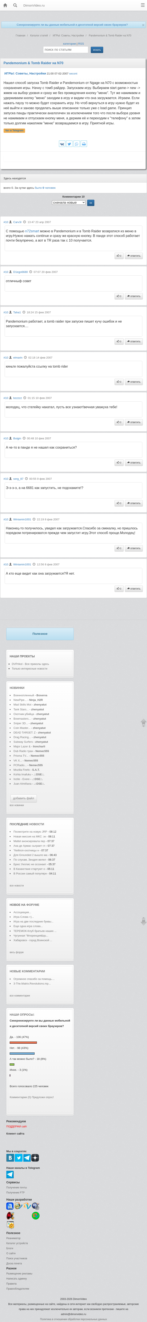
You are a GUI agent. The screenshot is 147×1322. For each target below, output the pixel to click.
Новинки (17, 688)
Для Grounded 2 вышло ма (30, 855)
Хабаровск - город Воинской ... (32, 940)
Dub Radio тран (23, 751)
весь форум (17, 952)
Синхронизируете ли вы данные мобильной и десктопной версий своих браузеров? (72, 24)
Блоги (9, 1248)
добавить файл (23, 798)
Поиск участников (16, 1258)
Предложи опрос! (43, 1097)
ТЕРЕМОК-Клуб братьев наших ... (35, 931)
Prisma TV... (20, 755)
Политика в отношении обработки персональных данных (73, 1319)
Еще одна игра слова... (28, 926)
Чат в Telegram (14, 130)
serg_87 (18, 478)
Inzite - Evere (21, 779)
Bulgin (17, 438)
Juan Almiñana (22, 783)
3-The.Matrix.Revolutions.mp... (32, 983)
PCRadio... (20, 765)
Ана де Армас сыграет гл (29, 845)
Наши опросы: (22, 1014)
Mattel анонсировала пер (29, 841)
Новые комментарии (27, 971)
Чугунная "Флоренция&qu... (30, 935)
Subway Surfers (23, 741)
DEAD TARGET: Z (24, 732)
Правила (11, 1283)
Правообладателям (17, 1288)
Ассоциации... (22, 912)
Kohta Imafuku (22, 774)
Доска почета (14, 1263)
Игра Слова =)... (23, 916)
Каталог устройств (17, 1243)
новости (36, 824)
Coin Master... (21, 727)
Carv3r (17, 222)
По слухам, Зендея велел (29, 859)
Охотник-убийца (23, 714)
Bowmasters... (22, 718)
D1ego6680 (20, 272)
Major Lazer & (22, 746)
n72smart (32, 231)
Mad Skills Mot (22, 704)
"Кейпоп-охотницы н (26, 850)
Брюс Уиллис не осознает (29, 864)
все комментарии (20, 995)
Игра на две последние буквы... (33, 921)
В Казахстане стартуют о (29, 868)
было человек (45, 187)
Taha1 (17, 312)
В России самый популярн (30, 873)
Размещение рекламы (19, 1273)
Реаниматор (13, 1238)
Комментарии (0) (20, 1097)
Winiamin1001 (22, 519)
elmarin (18, 357)
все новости (17, 885)
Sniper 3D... (20, 723)
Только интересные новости (29, 668)
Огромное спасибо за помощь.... (34, 979)
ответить (134, 255)
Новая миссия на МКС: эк (29, 836)
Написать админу (16, 1278)
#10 (6, 222)
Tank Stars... (21, 709)
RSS (81, 43)
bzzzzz (17, 398)
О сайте (11, 1253)
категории (69, 43)
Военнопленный (24, 695)
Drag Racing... (22, 737)
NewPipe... (20, 700)
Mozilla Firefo (21, 769)
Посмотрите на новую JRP (30, 831)
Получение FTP (15, 1192)
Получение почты (16, 1187)
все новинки (17, 805)
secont (73, 73)
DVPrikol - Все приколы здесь (30, 664)
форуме (32, 904)
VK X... (17, 760)
